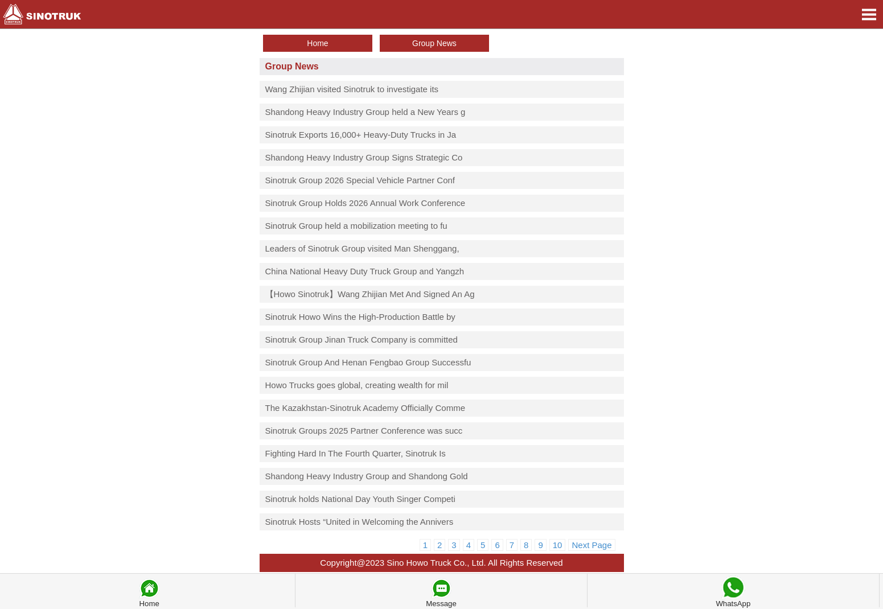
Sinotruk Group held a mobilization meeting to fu (356, 226)
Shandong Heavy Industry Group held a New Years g (365, 112)
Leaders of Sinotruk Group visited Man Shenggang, (362, 248)
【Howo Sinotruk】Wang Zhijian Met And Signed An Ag (370, 294)
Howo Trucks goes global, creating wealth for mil (357, 385)
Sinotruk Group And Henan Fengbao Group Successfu (368, 362)
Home (149, 592)
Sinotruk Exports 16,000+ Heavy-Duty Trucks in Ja (361, 134)
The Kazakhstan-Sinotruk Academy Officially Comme (365, 408)
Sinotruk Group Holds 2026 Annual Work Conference (365, 203)
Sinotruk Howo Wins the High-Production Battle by (360, 317)
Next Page (591, 545)
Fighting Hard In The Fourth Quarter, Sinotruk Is (355, 453)
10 (557, 545)
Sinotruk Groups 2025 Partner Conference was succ (364, 430)
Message (441, 592)
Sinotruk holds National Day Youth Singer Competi (360, 499)
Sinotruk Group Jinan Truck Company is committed (361, 339)
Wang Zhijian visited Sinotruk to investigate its (352, 89)
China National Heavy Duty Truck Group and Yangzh (365, 271)
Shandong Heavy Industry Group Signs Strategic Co (364, 157)
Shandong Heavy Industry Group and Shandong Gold (366, 476)
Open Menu (869, 14)
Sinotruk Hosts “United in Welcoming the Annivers (359, 521)
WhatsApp (733, 591)
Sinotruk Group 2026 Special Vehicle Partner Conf (360, 180)
